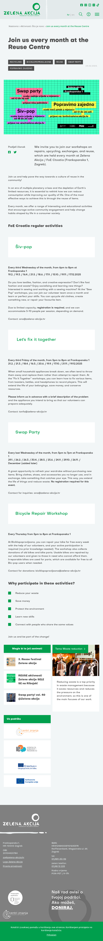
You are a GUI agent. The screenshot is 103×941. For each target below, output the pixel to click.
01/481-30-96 (59, 859)
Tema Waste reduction (68, 649)
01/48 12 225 (58, 866)
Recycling (16, 62)
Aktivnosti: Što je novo (32, 26)
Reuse (59, 62)
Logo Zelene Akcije (13, 862)
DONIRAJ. (62, 908)
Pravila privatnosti (12, 866)
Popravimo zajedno (21, 68)
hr (68, 15)
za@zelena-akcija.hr (13, 858)
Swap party (74, 62)
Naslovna (13, 26)
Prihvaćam (51, 935)
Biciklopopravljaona (39, 62)
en (73, 15)
